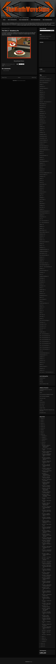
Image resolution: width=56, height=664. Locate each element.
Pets (40, 274)
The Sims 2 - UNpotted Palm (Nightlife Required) (46, 609)
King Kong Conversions (44, 211)
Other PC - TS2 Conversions (45, 266)
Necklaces (42, 247)
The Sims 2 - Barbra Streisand (45, 559)
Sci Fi (41, 305)
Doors (41, 153)
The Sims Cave (42, 398)
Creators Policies (43, 142)
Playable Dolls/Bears (43, 276)
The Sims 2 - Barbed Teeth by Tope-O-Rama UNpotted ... (46, 535)
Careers (41, 119)
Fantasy (41, 170)
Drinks (41, 157)
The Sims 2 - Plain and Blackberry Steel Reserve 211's (46, 504)
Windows (41, 368)
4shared (41, 379)
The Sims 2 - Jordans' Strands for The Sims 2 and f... (46, 543)
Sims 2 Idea (42, 405)
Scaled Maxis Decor (43, 303)
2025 (42, 418)
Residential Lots (43, 295)
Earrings (41, 159)
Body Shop (42, 105)
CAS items (42, 120)
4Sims (41, 392)
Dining (41, 151)
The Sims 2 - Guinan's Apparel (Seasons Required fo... (46, 483)
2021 (42, 424)
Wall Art (41, 362)
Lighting (41, 214)
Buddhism (41, 111)
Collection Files (42, 134)
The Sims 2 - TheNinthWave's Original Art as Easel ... (46, 474)
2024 (42, 420)
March (43, 638)
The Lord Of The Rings (44, 320)
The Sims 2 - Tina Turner (46, 557)
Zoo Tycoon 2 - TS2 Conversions (46, 372)
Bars (40, 90)
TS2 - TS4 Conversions (44, 337)
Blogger (31, 661)
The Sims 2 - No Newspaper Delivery (46, 606)
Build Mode (42, 113)
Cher (41, 124)
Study (41, 318)
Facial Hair (42, 168)
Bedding (41, 96)
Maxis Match (42, 230)
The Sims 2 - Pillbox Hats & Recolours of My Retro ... (46, 462)
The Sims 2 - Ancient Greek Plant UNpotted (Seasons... (46, 531)
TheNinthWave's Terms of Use (45, 36)
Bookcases (42, 107)
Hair (40, 195)
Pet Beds (41, 272)
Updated (41, 356)
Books (41, 109)
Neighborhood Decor (43, 249)
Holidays (41, 205)
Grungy (41, 193)
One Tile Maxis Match (44, 264)
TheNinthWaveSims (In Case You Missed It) (9, 25)
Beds (41, 99)
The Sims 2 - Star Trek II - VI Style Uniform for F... (46, 604)
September (44, 439)
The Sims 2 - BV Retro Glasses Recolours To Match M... (46, 458)
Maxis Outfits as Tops (44, 232)
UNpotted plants (43, 354)
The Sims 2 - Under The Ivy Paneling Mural (46, 492)
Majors (41, 224)
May (43, 443)
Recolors (41, 293)
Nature (41, 245)
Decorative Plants (43, 147)
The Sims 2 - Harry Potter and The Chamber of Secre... (46, 627)
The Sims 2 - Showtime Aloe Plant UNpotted (46, 541)
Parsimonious (42, 402)
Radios (41, 291)
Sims (41, 308)
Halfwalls (41, 197)
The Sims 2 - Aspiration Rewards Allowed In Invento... (46, 578)
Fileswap (41, 381)
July (43, 440)
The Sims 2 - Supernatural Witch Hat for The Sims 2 (46, 551)
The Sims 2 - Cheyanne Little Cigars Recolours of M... (46, 570)
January (43, 641)
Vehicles (41, 358)
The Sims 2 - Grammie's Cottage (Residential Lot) (46, 582)
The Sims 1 (42, 322)
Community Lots (43, 136)
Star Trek (41, 314)
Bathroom (41, 92)
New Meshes (42, 253)
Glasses (41, 186)
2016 (42, 432)
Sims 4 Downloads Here (47, 19)
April (43, 636)
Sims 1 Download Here (12, 19)
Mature (41, 228)
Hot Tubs (41, 207)
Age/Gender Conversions (44, 80)
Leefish (41, 400)
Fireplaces (42, 176)
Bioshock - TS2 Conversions (45, 101)
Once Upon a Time (43, 262)
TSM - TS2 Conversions (44, 347)
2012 (42, 644)
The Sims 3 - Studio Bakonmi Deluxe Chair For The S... (46, 521)
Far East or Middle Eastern (45, 172)
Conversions (42, 138)
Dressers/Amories (43, 155)
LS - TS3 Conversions (44, 222)
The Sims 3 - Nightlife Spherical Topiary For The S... (46, 514)
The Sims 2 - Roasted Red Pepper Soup (46, 595)
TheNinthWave (42, 71)
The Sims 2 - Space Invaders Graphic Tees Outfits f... (46, 554)
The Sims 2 (8, 65)
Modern (41, 239)
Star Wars (41, 316)
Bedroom (41, 97)
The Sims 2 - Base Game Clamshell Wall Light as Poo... (46, 566)
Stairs (41, 312)
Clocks (41, 130)
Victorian (41, 360)
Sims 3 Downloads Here (35, 19)
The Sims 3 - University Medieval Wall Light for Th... (46, 518)
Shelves (41, 306)
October (43, 437)
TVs (40, 351)
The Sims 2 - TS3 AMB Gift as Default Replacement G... (46, 489)
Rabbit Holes (42, 289)
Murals (41, 243)
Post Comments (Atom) (21, 80)
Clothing (41, 132)
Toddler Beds (42, 331)
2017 (42, 431)
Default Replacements (44, 149)
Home (4, 19)
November (44, 435)
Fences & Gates (43, 174)
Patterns (41, 268)
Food (5, 65)
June (43, 442)
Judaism (41, 209)
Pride (41, 287)
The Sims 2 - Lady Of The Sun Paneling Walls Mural (46, 507)
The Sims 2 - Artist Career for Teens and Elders (46, 576)
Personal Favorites (43, 270)
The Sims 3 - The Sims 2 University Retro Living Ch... (46, 511)
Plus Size (41, 280)
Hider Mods (42, 203)
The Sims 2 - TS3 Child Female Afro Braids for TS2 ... (46, 612)
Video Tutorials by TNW (44, 383)
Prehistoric (42, 285)
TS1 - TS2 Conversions (44, 333)
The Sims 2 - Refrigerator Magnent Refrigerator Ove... (46, 455)
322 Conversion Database (44, 396)
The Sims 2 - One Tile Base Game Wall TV (46, 477)
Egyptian (41, 163)
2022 (42, 423)
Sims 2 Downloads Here (23, 19)
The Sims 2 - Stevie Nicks (46, 561)
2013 (42, 643)
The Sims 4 (42, 328)
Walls (41, 364)
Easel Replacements (43, 161)
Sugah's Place (42, 407)
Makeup (41, 226)
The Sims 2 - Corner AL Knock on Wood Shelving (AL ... (46, 446)
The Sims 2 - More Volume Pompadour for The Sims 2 (47, 547)
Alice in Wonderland (43, 82)
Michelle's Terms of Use (44, 38)
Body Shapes (42, 103)
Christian (41, 128)
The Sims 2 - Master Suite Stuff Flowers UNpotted (46, 538)
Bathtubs (41, 94)
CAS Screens (42, 122)
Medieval (41, 234)
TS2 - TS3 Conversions (44, 335)
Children (41, 126)
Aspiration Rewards (43, 88)
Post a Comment (6, 70)
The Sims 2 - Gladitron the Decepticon (46, 625)
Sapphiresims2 (42, 378)
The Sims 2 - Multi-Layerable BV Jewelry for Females (46, 495)
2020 (42, 426)
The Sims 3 (42, 326)
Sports (41, 310)
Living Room (42, 216)
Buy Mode (41, 117)
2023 (42, 421)
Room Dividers (42, 299)
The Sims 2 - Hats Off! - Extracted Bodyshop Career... (46, 465)
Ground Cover (42, 191)
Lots (40, 218)
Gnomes (41, 188)
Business (41, 115)
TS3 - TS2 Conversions (44, 339)
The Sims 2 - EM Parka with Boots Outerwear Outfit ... (46, 619)
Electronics (42, 165)
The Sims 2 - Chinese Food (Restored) (46, 573)
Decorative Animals (43, 145)
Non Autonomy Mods (43, 255)
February (44, 639)
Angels (41, 84)
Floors (41, 180)
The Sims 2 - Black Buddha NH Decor (45, 616)
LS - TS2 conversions (44, 220)
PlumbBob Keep (43, 412)
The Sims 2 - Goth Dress (46, 634)
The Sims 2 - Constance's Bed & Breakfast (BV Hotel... (46, 528)
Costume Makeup (43, 140)
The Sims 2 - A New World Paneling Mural (46, 471)
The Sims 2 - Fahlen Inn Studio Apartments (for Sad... (46, 592)
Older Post (34, 77)
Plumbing (41, 278)
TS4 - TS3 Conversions (44, 345)
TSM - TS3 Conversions (44, 349)
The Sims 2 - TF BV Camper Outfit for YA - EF (46, 588)
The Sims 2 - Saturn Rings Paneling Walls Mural (46, 585)
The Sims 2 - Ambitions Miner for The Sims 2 (46, 486)
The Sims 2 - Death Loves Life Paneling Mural (46, 469)
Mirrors (41, 237)
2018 (42, 429)
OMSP (41, 260)
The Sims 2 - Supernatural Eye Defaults (46, 480)
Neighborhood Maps (43, 251)
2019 (42, 428)
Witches (41, 370)
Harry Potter (42, 199)
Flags (41, 178)
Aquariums (42, 86)
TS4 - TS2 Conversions (44, 343)
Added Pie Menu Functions (45, 78)
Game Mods (42, 184)
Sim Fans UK (42, 404)
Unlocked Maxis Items (44, 352)
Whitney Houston (43, 366)
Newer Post (4, 77)
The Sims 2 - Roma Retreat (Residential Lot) (46, 598)
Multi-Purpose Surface (44, 241)
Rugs (41, 301)
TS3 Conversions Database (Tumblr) (46, 394)
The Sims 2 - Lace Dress (46, 630)
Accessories (42, 76)
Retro (41, 297)
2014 (42, 434)
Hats (40, 201)
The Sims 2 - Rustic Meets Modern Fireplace (46, 452)
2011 (42, 646)
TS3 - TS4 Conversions (44, 341)
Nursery (41, 257)
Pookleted (41, 282)
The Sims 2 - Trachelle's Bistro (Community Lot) (46, 563)
